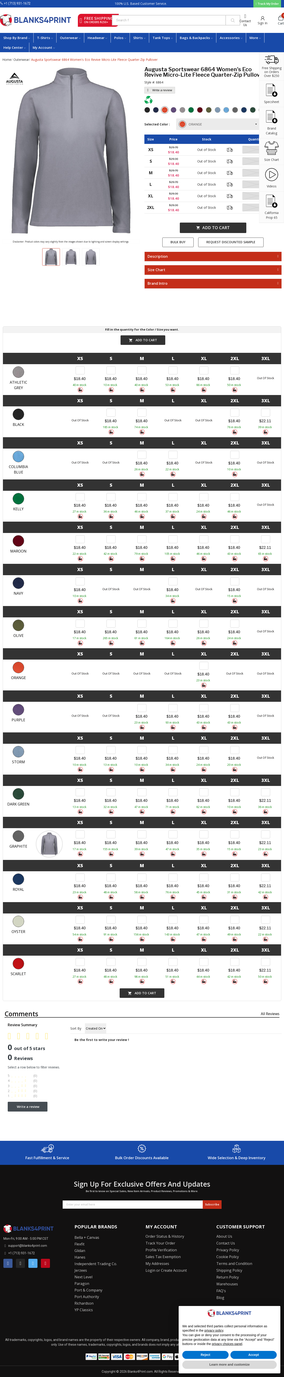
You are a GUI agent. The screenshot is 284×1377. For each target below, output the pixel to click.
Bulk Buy (177, 242)
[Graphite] (235, 110)
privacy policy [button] (213, 1330)
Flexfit (79, 1244)
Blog (220, 1297)
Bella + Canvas (86, 1237)
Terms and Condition (234, 1263)
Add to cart (213, 227)
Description (158, 256)
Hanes (79, 1257)
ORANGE (191, 124)
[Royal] (244, 110)
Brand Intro (158, 283)
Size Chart (156, 270)
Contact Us (245, 23)
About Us (224, 1236)
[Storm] (218, 110)
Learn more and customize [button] (229, 1364)
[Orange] (165, 110)
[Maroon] (200, 110)
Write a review (159, 90)
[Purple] (174, 110)
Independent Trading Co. (95, 1263)
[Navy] (156, 110)
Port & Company (88, 1290)
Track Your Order (160, 1243)
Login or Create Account (166, 1270)
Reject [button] (205, 1355)
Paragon (81, 1283)
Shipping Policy (229, 1270)
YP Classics (83, 1309)
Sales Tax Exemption (163, 1256)
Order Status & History (165, 1236)
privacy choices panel (227, 1344)
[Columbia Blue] (226, 110)
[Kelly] (191, 110)
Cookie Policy (227, 1256)
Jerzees (80, 1270)
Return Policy (227, 1277)
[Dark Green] (253, 110)
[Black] (147, 110)
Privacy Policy (227, 1249)
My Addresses (157, 1263)
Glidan (79, 1250)
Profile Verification (161, 1249)
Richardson (84, 1303)
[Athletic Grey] (183, 110)
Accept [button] (253, 1355)
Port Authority (86, 1296)
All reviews (270, 1013)
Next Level (83, 1276)
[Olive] (209, 110)
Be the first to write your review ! (101, 1040)
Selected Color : (158, 124)
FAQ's (221, 1290)
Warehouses (227, 1283)
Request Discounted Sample (230, 242)
